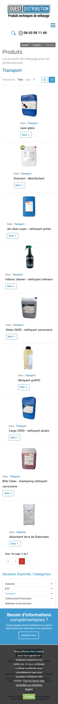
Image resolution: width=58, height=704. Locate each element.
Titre (20, 79)
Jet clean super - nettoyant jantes (29, 229)
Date (27, 79)
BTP (7, 588)
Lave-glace (27, 128)
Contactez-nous (28, 635)
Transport (32, 123)
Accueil (24, 45)
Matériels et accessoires (18, 603)
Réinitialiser (8, 79)
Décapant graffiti (29, 380)
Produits (37, 45)
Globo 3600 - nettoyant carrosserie (29, 329)
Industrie (21, 532)
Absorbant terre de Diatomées (29, 536)
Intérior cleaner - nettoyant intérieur (29, 279)
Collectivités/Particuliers (18, 598)
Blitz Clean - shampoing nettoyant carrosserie (24, 483)
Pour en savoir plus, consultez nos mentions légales (30, 685)
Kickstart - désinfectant (29, 178)
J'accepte (29, 696)
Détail (26, 135)
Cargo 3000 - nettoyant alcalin (29, 430)
